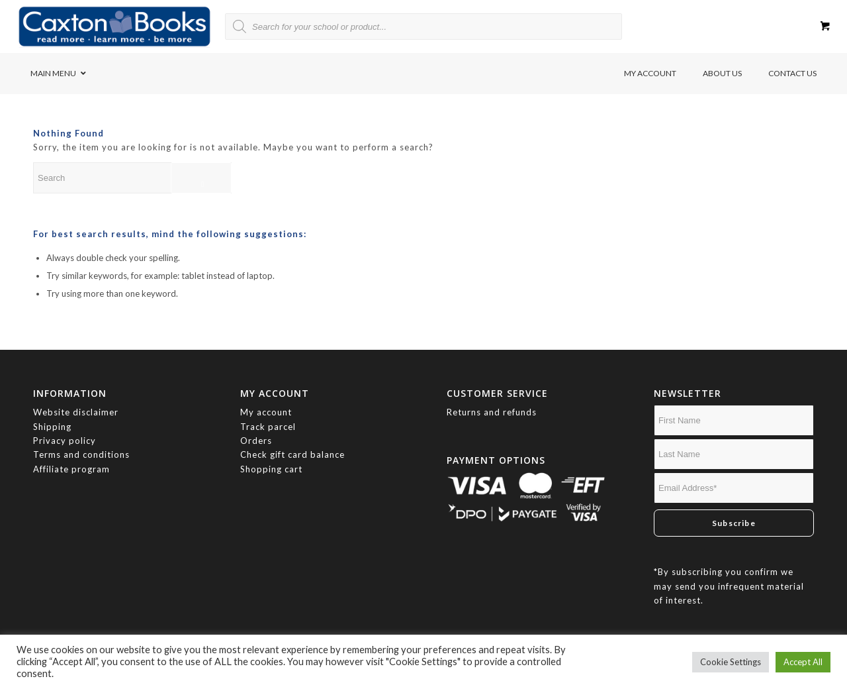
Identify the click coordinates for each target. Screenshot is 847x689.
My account (266, 412)
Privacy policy (66, 440)
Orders (256, 440)
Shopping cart (271, 469)
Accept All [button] (803, 662)
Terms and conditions (81, 454)
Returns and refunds (492, 412)
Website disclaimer (75, 412)
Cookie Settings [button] (730, 662)
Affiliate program (71, 469)
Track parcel (268, 426)
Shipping (52, 426)
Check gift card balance (292, 454)
